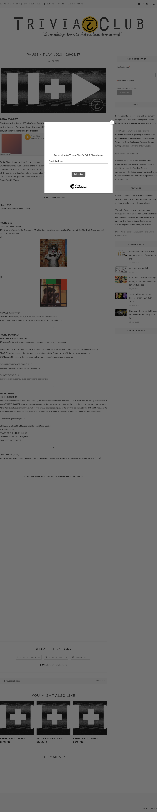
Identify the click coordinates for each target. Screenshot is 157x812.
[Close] (112, 122)
